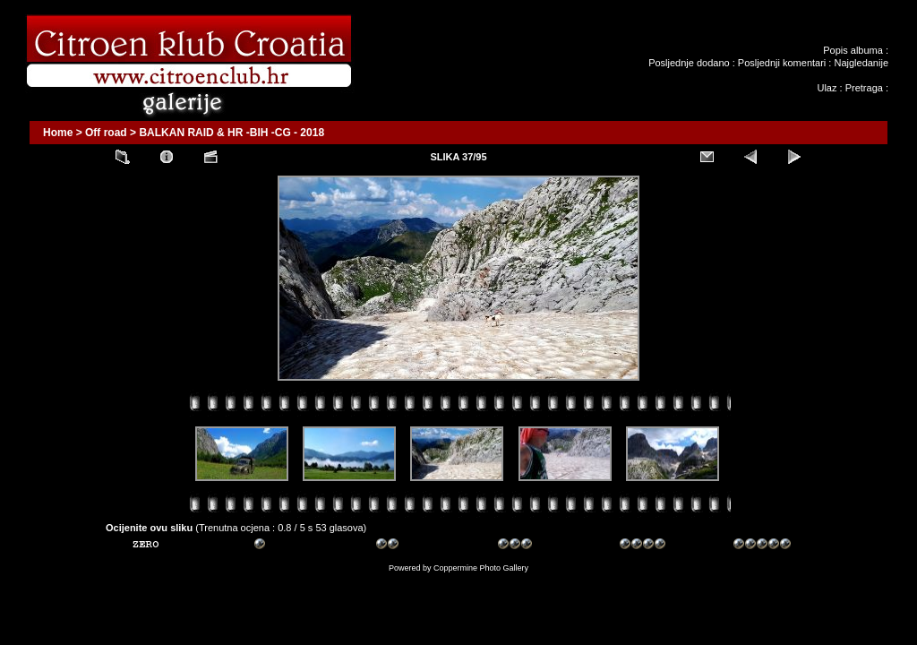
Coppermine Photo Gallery (480, 567)
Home (58, 132)
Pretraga (864, 87)
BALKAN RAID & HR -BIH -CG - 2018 (231, 132)
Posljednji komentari (782, 62)
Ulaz (826, 87)
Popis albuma (853, 50)
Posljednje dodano (689, 62)
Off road (106, 132)
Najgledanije (861, 62)
